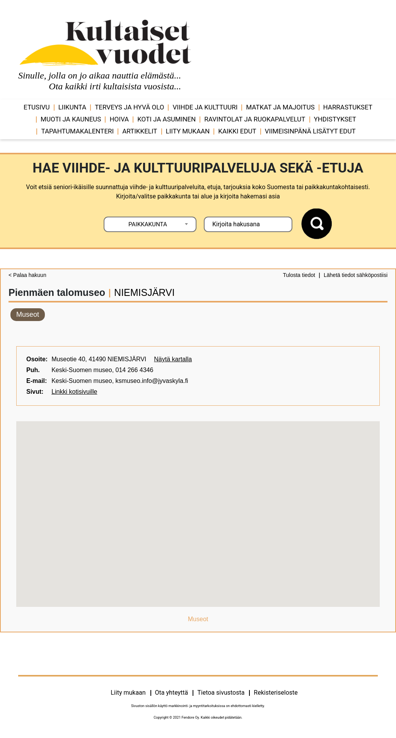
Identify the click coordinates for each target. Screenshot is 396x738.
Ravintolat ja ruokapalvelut (254, 119)
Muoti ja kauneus (71, 119)
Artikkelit (139, 131)
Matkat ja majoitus (280, 107)
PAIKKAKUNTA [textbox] (147, 224)
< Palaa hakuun (27, 275)
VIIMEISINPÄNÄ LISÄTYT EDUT (310, 131)
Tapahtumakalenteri (77, 131)
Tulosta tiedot (299, 275)
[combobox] (150, 224)
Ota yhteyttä (171, 692)
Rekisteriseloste (275, 692)
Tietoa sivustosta (220, 692)
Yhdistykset (335, 119)
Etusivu (37, 107)
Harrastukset (347, 107)
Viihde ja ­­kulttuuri (204, 107)
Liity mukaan (188, 131)
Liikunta (72, 107)
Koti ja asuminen (166, 119)
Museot (27, 314)
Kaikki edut (237, 131)
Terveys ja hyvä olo (129, 107)
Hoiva (119, 119)
